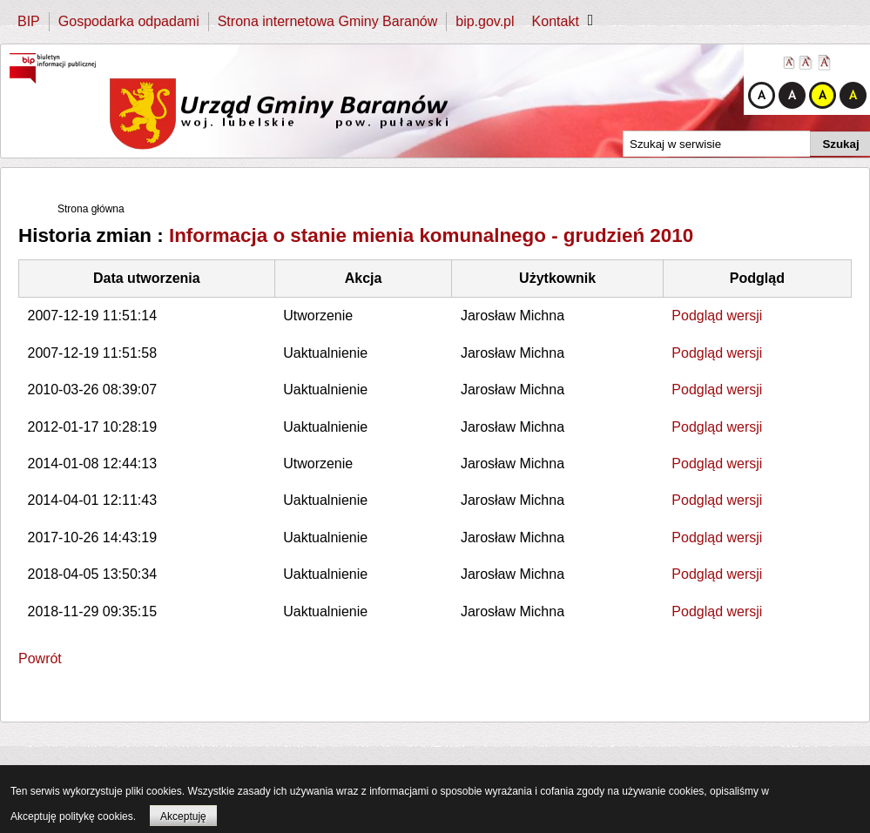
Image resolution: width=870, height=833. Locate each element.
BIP (28, 21)
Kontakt (555, 21)
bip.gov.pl (484, 21)
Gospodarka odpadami (128, 21)
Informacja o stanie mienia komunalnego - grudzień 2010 (431, 235)
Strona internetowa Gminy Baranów (328, 21)
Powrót (40, 658)
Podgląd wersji (716, 315)
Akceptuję (183, 816)
